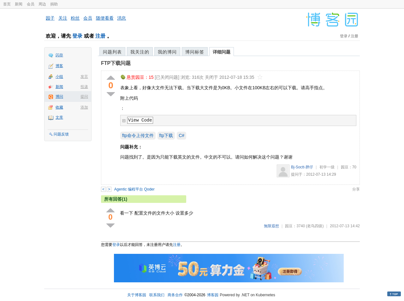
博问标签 (194, 51)
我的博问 (167, 51)
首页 (7, 4)
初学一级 (327, 167)
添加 (84, 107)
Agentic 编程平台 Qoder (134, 189)
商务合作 (175, 295)
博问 (59, 96)
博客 (59, 66)
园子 (50, 18)
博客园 (212, 295)
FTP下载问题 (116, 63)
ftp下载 (166, 135)
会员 (30, 4)
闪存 (59, 55)
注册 (100, 36)
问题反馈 (61, 134)
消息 (121, 18)
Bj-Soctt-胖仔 (302, 167)
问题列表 (112, 51)
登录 (77, 36)
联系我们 (156, 295)
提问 (84, 96)
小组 (59, 76)
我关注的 (139, 51)
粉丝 (75, 18)
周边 (42, 4)
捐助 (54, 4)
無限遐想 (271, 226)
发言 (84, 76)
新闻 (18, 4)
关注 (62, 18)
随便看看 (105, 18)
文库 (59, 117)
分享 (356, 189)
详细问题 (221, 51)
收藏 (59, 107)
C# (181, 135)
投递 (84, 87)
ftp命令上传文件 (138, 135)
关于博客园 (136, 295)
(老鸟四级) (315, 226)
